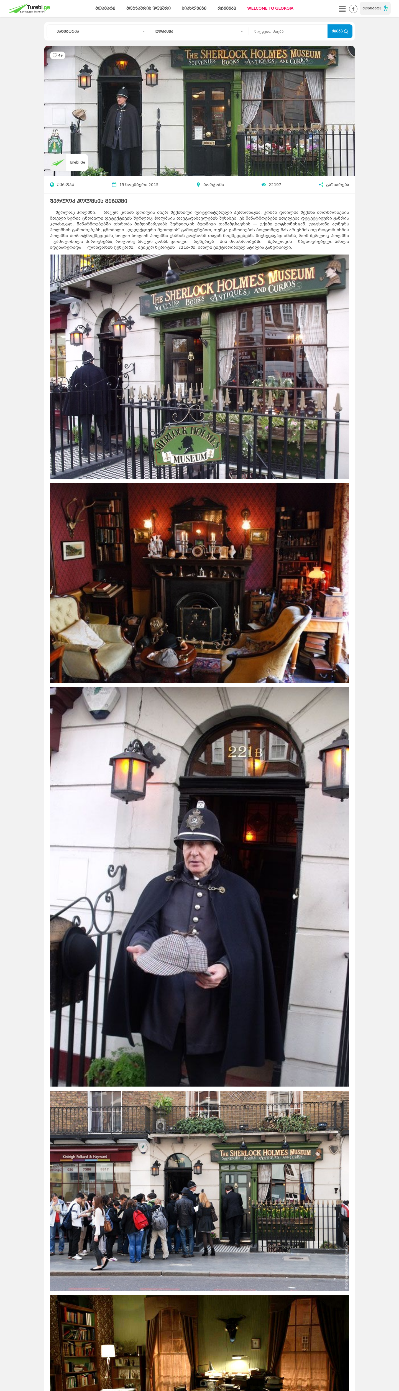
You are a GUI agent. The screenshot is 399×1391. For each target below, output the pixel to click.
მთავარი (105, 8)
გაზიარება (334, 184)
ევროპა (62, 184)
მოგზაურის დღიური (148, 8)
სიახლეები (194, 8)
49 (60, 55)
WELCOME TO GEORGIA (270, 8)
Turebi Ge (77, 162)
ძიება (340, 31)
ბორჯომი (213, 184)
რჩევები (227, 8)
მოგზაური (375, 8)
